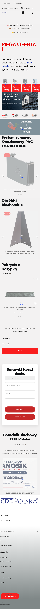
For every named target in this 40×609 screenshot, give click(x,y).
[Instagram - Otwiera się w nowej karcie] (7, 508)
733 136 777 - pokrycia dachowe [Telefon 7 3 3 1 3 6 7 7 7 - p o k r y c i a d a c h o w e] (11, 8)
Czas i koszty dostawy (6, 545)
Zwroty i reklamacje (5, 566)
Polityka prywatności (6, 561)
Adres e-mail (6, 338)
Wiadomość (5, 344)
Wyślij (20, 351)
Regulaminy (3, 557)
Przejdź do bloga (20, 445)
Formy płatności (4, 536)
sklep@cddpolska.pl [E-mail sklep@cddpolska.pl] (28, 8)
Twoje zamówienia (5, 520)
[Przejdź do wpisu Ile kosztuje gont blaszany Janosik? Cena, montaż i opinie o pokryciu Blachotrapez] (20, 474)
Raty (1, 541)
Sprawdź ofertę (6, 88)
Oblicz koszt (20, 409)
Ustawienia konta (5, 525)
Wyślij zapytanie (20, 416)
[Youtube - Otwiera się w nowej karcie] (12, 508)
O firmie (2, 582)
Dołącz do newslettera (9, 596)
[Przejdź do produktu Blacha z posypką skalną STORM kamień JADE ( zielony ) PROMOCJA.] (20, 291)
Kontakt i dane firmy (5, 578)
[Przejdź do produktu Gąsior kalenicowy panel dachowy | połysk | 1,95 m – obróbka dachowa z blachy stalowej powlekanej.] (20, 230)
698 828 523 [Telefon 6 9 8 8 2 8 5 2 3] (18, 3)
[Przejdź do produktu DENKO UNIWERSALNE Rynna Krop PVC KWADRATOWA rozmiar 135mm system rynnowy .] (20, 170)
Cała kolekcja (7, 273)
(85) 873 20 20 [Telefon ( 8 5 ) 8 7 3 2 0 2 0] (7, 3)
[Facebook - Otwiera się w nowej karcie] (2, 508)
